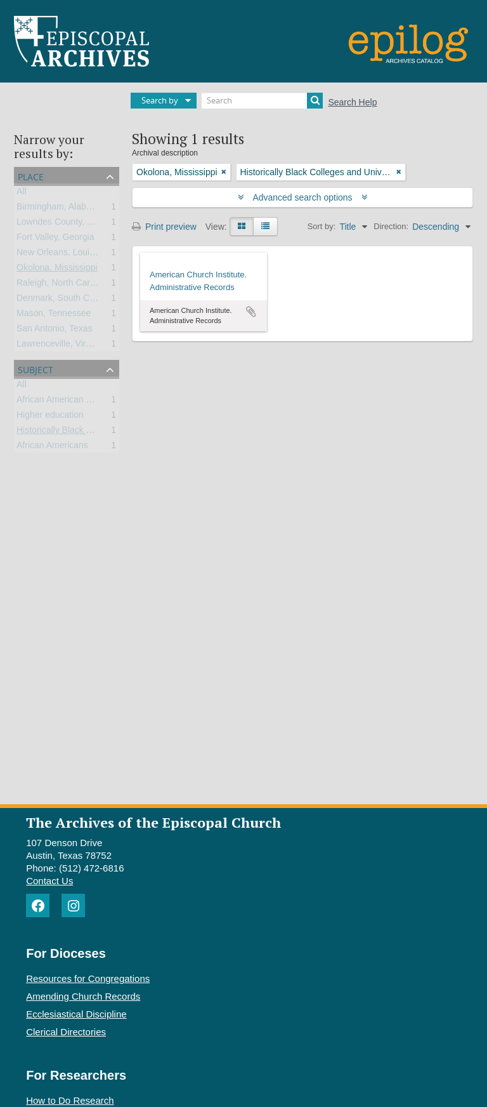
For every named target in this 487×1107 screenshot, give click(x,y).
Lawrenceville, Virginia (60, 346)
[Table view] (265, 226)
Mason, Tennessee (53, 315)
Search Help (352, 102)
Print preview (164, 227)
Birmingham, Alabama (59, 209)
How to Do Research (70, 1100)
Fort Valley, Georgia (55, 239)
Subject (35, 368)
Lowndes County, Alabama (69, 224)
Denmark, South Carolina (66, 300)
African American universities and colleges (99, 402)
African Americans (52, 447)
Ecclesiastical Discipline (76, 1014)
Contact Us (49, 880)
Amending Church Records (83, 996)
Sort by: (322, 226)
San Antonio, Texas (54, 331)
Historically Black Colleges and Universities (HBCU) (118, 432)
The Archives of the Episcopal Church (153, 822)
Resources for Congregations (88, 978)
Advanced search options (302, 197)
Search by (159, 100)
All (21, 194)
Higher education (50, 417)
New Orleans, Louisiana (63, 254)
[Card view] (242, 226)
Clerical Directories (66, 1031)
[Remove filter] (223, 172)
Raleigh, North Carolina (62, 285)
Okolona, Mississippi (57, 270)
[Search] (262, 101)
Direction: (390, 226)
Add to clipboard (251, 311)
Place (31, 175)
